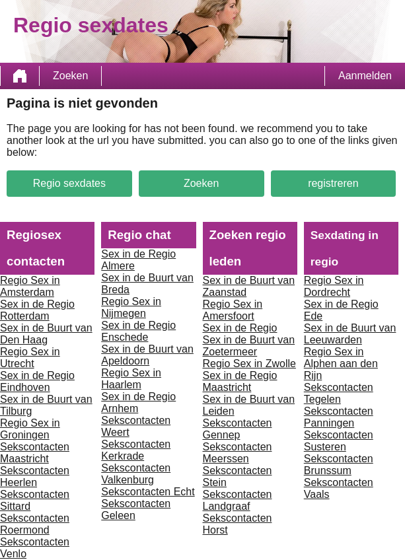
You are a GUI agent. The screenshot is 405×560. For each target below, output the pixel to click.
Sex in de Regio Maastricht (240, 381)
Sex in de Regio (240, 327)
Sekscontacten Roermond (34, 524)
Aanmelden (365, 75)
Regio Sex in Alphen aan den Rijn (341, 363)
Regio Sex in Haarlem (131, 378)
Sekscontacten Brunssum (338, 464)
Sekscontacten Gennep (237, 428)
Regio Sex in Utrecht (30, 357)
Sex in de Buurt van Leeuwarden (350, 333)
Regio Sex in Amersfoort (233, 310)
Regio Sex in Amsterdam (30, 286)
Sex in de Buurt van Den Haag (46, 333)
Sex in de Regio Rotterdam (37, 310)
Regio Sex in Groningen (30, 428)
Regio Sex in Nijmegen (131, 307)
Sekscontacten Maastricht (34, 452)
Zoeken (70, 75)
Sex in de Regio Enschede (138, 331)
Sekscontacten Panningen (338, 417)
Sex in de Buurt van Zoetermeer (249, 345)
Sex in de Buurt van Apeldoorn (147, 355)
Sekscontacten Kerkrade (135, 450)
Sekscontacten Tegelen (338, 393)
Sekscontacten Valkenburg (135, 473)
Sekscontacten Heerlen (34, 476)
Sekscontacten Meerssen (237, 452)
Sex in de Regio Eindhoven (37, 381)
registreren (333, 183)
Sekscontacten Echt (147, 491)
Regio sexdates (69, 183)
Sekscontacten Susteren (338, 440)
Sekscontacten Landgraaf (237, 500)
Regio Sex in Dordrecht (334, 286)
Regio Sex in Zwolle (249, 363)
